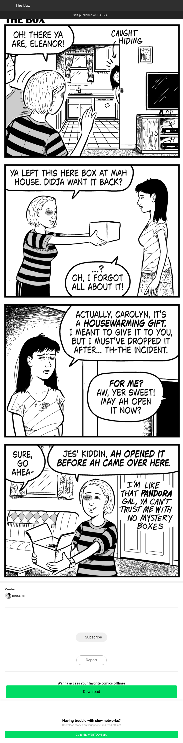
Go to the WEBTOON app (91, 734)
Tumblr (109, 621)
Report (91, 660)
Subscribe (93, 637)
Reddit (126, 621)
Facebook (74, 621)
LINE (57, 621)
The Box (22, 5)
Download (91, 691)
